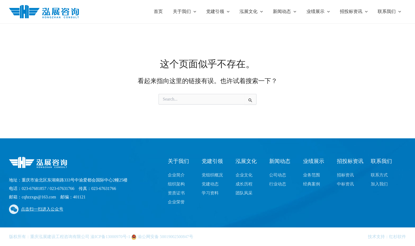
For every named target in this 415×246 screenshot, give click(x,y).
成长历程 (244, 184)
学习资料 (210, 193)
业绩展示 (320, 11)
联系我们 (390, 11)
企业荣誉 (176, 202)
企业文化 (244, 175)
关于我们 (191, 11)
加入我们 (379, 184)
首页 (166, 11)
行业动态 (277, 184)
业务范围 (311, 175)
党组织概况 (212, 175)
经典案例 (311, 184)
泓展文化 (256, 11)
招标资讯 (345, 175)
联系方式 (379, 175)
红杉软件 (397, 236)
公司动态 (277, 175)
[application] (200, 11)
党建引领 (223, 11)
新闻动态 (288, 11)
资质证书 (176, 193)
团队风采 (244, 193)
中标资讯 (345, 184)
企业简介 (176, 175)
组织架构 (176, 184)
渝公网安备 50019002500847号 (162, 236)
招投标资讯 (355, 11)
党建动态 (210, 184)
